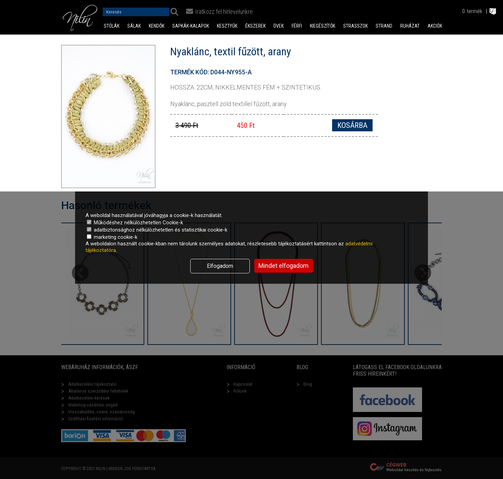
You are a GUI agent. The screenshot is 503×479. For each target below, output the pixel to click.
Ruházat (410, 26)
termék (474, 11)
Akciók (435, 26)
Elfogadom (220, 266)
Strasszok (355, 26)
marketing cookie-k (112, 237)
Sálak (134, 26)
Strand (384, 26)
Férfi (297, 26)
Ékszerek (255, 26)
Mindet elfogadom (283, 265)
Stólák (111, 26)
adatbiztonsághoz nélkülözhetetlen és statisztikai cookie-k (157, 230)
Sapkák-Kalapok (190, 26)
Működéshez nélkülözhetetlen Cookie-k (135, 222)
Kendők (156, 26)
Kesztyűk (227, 26)
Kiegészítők (322, 26)
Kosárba (352, 125)
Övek (278, 26)
